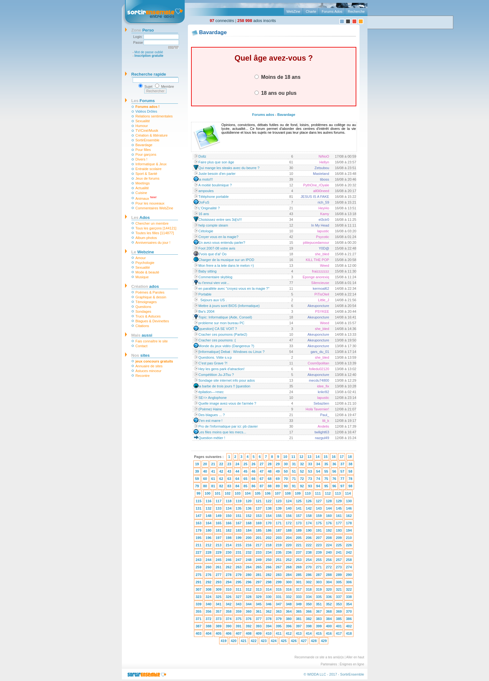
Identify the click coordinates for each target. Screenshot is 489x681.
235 (279, 552)
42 (221, 471)
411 (279, 633)
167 (238, 523)
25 (245, 464)
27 (261, 464)
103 (238, 493)
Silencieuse (320, 283)
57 (342, 471)
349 (298, 604)
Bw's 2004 (206, 311)
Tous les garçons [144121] (156, 228)
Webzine (142, 252)
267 (279, 567)
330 (268, 597)
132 (208, 508)
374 (228, 619)
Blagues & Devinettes (152, 321)
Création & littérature (152, 135)
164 (208, 523)
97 (342, 486)
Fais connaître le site (152, 341)
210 (349, 538)
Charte (311, 11)
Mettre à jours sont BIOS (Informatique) (229, 306)
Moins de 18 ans (277, 76)
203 (279, 538)
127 (319, 501)
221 (298, 545)
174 (309, 523)
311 (238, 589)
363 (279, 611)
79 (197, 486)
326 (228, 597)
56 (334, 471)
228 (208, 552)
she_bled (322, 254)
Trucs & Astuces (148, 316)
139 (279, 508)
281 (259, 575)
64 (237, 479)
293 (218, 582)
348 (289, 604)
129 (339, 501)
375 (238, 619)
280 (248, 575)
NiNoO (324, 156)
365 (298, 611)
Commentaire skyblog (215, 277)
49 (278, 471)
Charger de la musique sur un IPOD (226, 260)
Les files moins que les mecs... (222, 432)
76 (334, 479)
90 (286, 486)
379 (279, 619)
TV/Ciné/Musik (147, 130)
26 (254, 464)
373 (218, 619)
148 (208, 516)
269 (298, 567)
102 (227, 493)
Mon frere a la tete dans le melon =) (226, 265)
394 (268, 626)
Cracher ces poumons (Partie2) (222, 334)
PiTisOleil (322, 294)
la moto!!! (205, 179)
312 (248, 589)
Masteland (321, 174)
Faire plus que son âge (216, 162)
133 (218, 508)
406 (228, 633)
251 (279, 560)
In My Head (320, 225)
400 (329, 626)
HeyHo (323, 208)
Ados (140, 217)
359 (238, 611)
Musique (142, 277)
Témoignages (146, 302)
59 (197, 479)
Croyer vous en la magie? (218, 237)
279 (238, 575)
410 (268, 633)
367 (319, 611)
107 (277, 493)
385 (339, 619)
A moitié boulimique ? (215, 185)
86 (254, 486)
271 (319, 567)
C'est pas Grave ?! (212, 363)
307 (198, 589)
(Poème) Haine (210, 409)
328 (248, 597)
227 (198, 552)
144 (329, 508)
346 (268, 604)
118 (228, 501)
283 (279, 575)
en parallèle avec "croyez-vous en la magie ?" (233, 288)
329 (259, 597)
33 (310, 464)
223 (319, 545)
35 (326, 464)
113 (338, 493)
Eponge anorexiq (316, 277)
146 (349, 508)
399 (319, 626)
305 (339, 582)
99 (198, 493)
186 (268, 530)
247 (238, 560)
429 (324, 641)
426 (294, 641)
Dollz (202, 156)
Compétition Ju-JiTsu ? (216, 375)
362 (268, 611)
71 (294, 479)
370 (349, 611)
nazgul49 (322, 438)
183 (238, 530)
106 (267, 493)
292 (208, 582)
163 (198, 523)
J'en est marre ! (210, 421)
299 (279, 582)
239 (319, 552)
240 (329, 552)
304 (329, 582)
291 (198, 582)
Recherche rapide (148, 74)
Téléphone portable (213, 196)
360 (248, 611)
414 (309, 633)
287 (319, 575)
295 (238, 582)
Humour (142, 126)
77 (342, 479)
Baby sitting (207, 271)
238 (309, 552)
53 (310, 471)
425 (283, 641)
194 (349, 530)
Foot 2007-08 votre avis (216, 248)
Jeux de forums (147, 178)
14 (317, 457)
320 (329, 589)
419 (223, 641)
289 (339, 575)
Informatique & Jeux (151, 164)
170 (268, 523)
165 (218, 523)
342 (228, 604)
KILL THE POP (317, 260)
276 (208, 575)
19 (197, 464)
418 (349, 633)
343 (238, 604)
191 (319, 530)
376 (248, 619)
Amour (141, 258)
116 (208, 501)
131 (198, 508)
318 (309, 589)
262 (228, 567)
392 (248, 626)
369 (339, 611)
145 (339, 508)
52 (302, 471)
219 (279, 545)
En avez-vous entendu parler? (221, 242)
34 (318, 464)
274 (349, 567)
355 (198, 611)
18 (350, 457)
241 (339, 552)
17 (342, 457)
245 (218, 560)
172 (289, 523)
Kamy (324, 214)
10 (285, 457)
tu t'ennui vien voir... (213, 283)
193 (339, 530)
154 (268, 516)
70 (286, 479)
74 (318, 479)
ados (145, 286)
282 (268, 575)
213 (218, 545)
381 (298, 619)
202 (268, 538)
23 (229, 464)
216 (248, 545)
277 (218, 575)
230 (228, 552)
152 (248, 516)
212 (208, 545)
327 (238, 597)
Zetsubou (322, 168)
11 (293, 457)
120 (248, 501)
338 (349, 597)
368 (329, 611)
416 (329, 633)
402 (349, 626)
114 (348, 493)
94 (318, 486)
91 (294, 486)
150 (228, 516)
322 (349, 589)
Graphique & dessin (151, 297)
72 (302, 479)
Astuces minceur (148, 371)
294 (228, 582)
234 (268, 552)
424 (274, 641)
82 (221, 486)
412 (289, 633)
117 (218, 501)
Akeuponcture (318, 306)
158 (309, 516)
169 (259, 523)
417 (339, 633)
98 (350, 486)
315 (279, 589)
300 (289, 582)
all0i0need (321, 191)
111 (318, 493)
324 (208, 597)
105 (258, 493)
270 (309, 567)
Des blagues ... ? (211, 415)
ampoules (206, 191)
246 (228, 560)
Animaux (146, 198)
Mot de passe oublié (149, 52)
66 (254, 479)
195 (198, 538)
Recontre (143, 376)
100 (208, 493)
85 (245, 486)
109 (297, 493)
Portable (204, 294)
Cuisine (141, 193)
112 (328, 493)
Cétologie (205, 231)
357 (218, 611)
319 (319, 589)
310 (228, 589)
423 (263, 641)
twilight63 (322, 432)
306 (349, 582)
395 (279, 626)
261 (218, 567)
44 (237, 471)
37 (342, 464)
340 (208, 604)
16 (334, 457)
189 (298, 530)
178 (349, 523)
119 (238, 501)
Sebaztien (321, 403)
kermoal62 (321, 288)
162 (349, 516)
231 (238, 552)
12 (301, 457)
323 (198, 597)
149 (218, 516)
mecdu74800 (319, 380)
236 (289, 552)
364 (289, 611)
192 (329, 530)
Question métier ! (211, 438)
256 (329, 560)
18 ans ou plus (276, 92)
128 (329, 501)
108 (288, 493)
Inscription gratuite (149, 55)
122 (268, 501)
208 (329, 538)
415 (319, 633)
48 (269, 471)
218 (268, 545)
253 (298, 560)
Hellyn (324, 162)
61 (213, 479)
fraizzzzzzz (320, 271)
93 (310, 486)
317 (298, 589)
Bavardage (144, 145)
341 (218, 604)
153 (259, 516)
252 (289, 560)
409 (259, 633)
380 (289, 619)
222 (309, 545)
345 (259, 604)
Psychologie (145, 263)
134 (228, 508)
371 (198, 619)
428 (314, 641)
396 (289, 626)
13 (309, 457)
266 (268, 567)
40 (205, 471)
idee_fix (323, 386)
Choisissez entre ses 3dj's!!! (220, 219)
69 (278, 479)
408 (248, 633)
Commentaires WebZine (154, 208)
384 (329, 619)
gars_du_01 (320, 352)
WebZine (293, 11)
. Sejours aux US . (212, 300)
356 (208, 611)
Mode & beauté (147, 272)
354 (349, 604)
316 (289, 589)
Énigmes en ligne (352, 664)
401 (339, 626)
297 (259, 582)
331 (279, 597)
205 (298, 538)
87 (261, 486)
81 (213, 486)
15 (326, 457)
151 (238, 516)
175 (319, 523)
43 (229, 471)
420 (233, 641)
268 (289, 567)
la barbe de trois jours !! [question (224, 386)
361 (259, 611)
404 (208, 633)
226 (349, 545)
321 (339, 589)
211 (198, 545)
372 (208, 619)
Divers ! (141, 159)
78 (350, 479)
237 (298, 552)
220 (289, 545)
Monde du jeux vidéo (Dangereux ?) (226, 346)
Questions (144, 307)
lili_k (325, 421)
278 (228, 575)
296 (248, 582)
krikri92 (323, 392)
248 (248, 560)
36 (334, 464)
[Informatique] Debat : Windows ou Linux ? (231, 352)
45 (245, 471)
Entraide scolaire (149, 169)
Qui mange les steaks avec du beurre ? (228, 168)
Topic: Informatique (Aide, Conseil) (225, 317)
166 (228, 523)
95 (326, 486)
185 (259, 530)
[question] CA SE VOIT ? (217, 329)
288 (329, 575)
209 (339, 538)
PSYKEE (322, 311)
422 (253, 641)
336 (329, 597)
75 (326, 479)
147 (198, 516)
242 (349, 552)
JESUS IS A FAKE (315, 196)
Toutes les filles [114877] (155, 233)
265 (259, 567)
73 (310, 479)
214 (228, 545)
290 (349, 575)
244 (208, 560)
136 (248, 508)
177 (339, 523)
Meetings (143, 183)
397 (298, 626)
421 (244, 641)
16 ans (203, 214)
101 (217, 493)
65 (245, 479)
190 (309, 530)
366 (309, 611)
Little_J (323, 300)
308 (208, 589)
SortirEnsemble (147, 140)
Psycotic (322, 237)
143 (319, 508)
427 (304, 641)
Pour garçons (146, 154)
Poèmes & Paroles (150, 292)
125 (298, 501)
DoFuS (203, 202)
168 (248, 523)
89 (278, 486)
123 (279, 501)
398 (309, 626)
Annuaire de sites (149, 366)
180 (208, 530)
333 (298, 597)
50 (286, 471)
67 (261, 479)
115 (198, 501)
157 (298, 516)
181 (218, 530)
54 (318, 471)
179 (198, 530)
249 (259, 560)
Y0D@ (324, 248)
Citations (142, 326)
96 (334, 486)
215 (238, 545)
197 (218, 538)
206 (309, 538)
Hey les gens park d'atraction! (221, 369)
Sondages (144, 311)
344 (248, 604)
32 (302, 464)
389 (218, 626)
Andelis (323, 426)
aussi (141, 335)
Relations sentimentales (154, 116)
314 (268, 589)
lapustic (323, 231)
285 (298, 575)
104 (247, 493)
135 (238, 508)
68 (269, 479)
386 (349, 619)
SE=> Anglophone (212, 398)
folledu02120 (319, 369)
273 (339, 567)
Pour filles (143, 150)
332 (289, 597)
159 (319, 516)
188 (289, 530)
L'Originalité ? (209, 208)
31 (294, 464)
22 (221, 464)
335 (319, 597)
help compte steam (213, 225)
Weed (324, 265)
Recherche (356, 11)
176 (329, 523)
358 (228, 611)
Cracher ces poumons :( (217, 340)
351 (319, 604)
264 (248, 567)
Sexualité (143, 121)
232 (248, 552)
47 (261, 471)
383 (319, 619)
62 (221, 479)
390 (228, 626)
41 (213, 471)
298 (268, 582)
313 (259, 589)
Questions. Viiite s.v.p (215, 357)
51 (294, 471)
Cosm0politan (318, 363)
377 (259, 619)
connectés (222, 20)
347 (279, 604)
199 (238, 538)
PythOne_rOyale (316, 185)
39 (197, 471)
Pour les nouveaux (150, 203)
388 (208, 626)
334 (309, 597)
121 (259, 501)
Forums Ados (332, 11)
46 (254, 471)
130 (349, 501)
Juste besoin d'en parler (216, 174)
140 (289, 508)
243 (198, 560)
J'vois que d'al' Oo (212, 254)
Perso (142, 30)
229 (218, 552)
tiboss (324, 179)
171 (279, 523)
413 (298, 633)
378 (268, 619)
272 (329, 567)
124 (289, 501)
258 (349, 560)
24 (237, 464)
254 (309, 560)
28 (269, 464)
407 (238, 633)
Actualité (142, 188)
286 (309, 575)
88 (269, 486)
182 (228, 530)
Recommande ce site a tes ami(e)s (319, 657)
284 (289, 575)
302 (309, 582)
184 (248, 530)
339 (198, 604)
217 (259, 545)
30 (286, 464)
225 (339, 545)
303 (319, 582)
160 (329, 516)
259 (198, 567)
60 (205, 479)
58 (350, 471)
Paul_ (324, 415)
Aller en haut (355, 657)
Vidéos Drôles (146, 111)
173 (298, 523)
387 (198, 626)
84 (237, 486)
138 (268, 508)
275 (198, 575)
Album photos (146, 238)
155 (279, 516)
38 (350, 464)
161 (339, 516)
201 (259, 538)
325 (218, 597)
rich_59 (323, 202)
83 (229, 486)
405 (218, 633)
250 (268, 560)
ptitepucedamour (316, 242)
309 (218, 589)
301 (298, 582)
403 (198, 633)
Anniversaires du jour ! (153, 242)
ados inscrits (256, 20)
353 (339, 604)
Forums (143, 100)
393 (259, 626)
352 (329, 604)
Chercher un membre (152, 223)
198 (228, 538)
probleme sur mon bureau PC (221, 323)
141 (298, 508)
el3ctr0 (324, 219)
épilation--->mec (211, 392)
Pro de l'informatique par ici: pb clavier (228, 426)
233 (259, 552)
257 (339, 560)
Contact (142, 346)
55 (326, 471)
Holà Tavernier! (317, 409)
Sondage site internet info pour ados (226, 380)
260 (208, 567)
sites (140, 355)
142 (309, 508)
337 (339, 597)
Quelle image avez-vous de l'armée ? (227, 403)
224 (329, 545)
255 (319, 560)
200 (248, 538)
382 (309, 619)
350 (309, 604)
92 (302, 486)
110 (308, 493)
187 (279, 530)
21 (213, 464)
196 (208, 538)
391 (238, 626)
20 (205, 464)
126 (309, 501)
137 (259, 508)
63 (229, 479)
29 (278, 464)
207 (319, 538)
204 (289, 538)
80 (205, 486)
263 (238, 567)
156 (289, 516)
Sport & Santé (147, 174)
